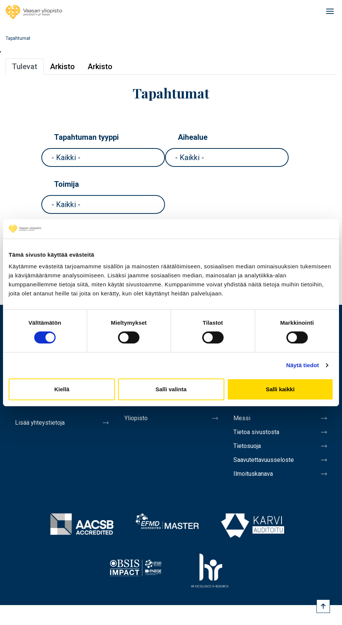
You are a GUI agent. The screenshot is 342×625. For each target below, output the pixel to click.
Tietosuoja (247, 445)
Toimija (66, 184)
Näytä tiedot (302, 365)
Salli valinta (171, 389)
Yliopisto (136, 418)
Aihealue (192, 137)
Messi (241, 418)
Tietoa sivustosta (256, 432)
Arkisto (62, 66)
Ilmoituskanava (253, 473)
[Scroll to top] (323, 606)
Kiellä (61, 389)
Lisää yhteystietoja (40, 422)
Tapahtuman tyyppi (86, 137)
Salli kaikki (280, 389)
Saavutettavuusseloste (263, 459)
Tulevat (24, 66)
